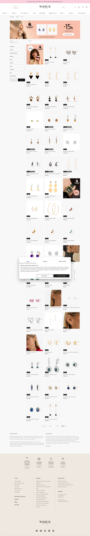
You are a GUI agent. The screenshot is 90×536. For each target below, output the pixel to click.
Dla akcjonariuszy (18, 488)
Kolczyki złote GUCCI (30, 129)
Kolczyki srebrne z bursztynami (50, 151)
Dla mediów (17, 492)
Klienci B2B (17, 485)
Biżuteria (17, 16)
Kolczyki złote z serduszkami (49, 62)
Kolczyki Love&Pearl (66, 285)
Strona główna (12, 16)
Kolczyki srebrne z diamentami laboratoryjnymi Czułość (53, 307)
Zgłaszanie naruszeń (62, 486)
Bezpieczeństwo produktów (42, 494)
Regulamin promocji (40, 485)
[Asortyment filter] (17, 69)
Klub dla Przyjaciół (20, 495)
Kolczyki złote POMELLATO (31, 285)
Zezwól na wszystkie (61, 275)
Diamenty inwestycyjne (41, 505)
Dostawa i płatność (40, 490)
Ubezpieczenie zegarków (41, 497)
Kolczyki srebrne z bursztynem (50, 129)
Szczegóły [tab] (45, 261)
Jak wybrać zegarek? (40, 496)
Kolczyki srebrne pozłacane (49, 329)
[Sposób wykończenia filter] (17, 53)
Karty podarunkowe (40, 499)
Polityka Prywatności (62, 481)
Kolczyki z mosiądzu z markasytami (32, 173)
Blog (16, 501)
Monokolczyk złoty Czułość (31, 352)
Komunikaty (17, 490)
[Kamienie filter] (17, 56)
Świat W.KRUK (18, 481)
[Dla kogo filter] (17, 63)
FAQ (37, 488)
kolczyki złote (52, 437)
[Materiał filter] (17, 49)
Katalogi (38, 507)
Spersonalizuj (44, 275)
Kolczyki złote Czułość (67, 329)
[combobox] (34, 41)
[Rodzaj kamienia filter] (17, 76)
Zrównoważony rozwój (19, 483)
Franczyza (17, 486)
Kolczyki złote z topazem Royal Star (32, 374)
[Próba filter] (17, 59)
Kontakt (17, 503)
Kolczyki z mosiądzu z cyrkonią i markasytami (52, 173)
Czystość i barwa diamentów (42, 503)
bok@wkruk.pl (60, 495)
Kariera (17, 498)
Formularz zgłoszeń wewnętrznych (65, 485)
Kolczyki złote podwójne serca (31, 84)
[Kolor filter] (17, 72)
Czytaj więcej (48, 446)
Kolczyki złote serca (66, 62)
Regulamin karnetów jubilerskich (43, 486)
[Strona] (54, 426)
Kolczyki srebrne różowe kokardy (32, 307)
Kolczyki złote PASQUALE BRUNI (68, 151)
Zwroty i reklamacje (40, 492)
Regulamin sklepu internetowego (43, 481)
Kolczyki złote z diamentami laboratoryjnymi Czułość (70, 352)
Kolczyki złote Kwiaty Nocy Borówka (32, 396)
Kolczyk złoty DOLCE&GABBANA (69, 218)
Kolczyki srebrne (66, 173)
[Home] (45, 7)
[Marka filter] (17, 66)
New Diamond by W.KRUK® (42, 501)
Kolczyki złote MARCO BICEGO (31, 196)
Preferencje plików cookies (64, 483)
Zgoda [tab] (27, 261)
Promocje (38, 483)
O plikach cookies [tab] (62, 261)
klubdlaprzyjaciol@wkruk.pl (63, 500)
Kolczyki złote (47, 84)
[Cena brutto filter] (17, 46)
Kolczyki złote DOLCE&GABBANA (32, 106)
